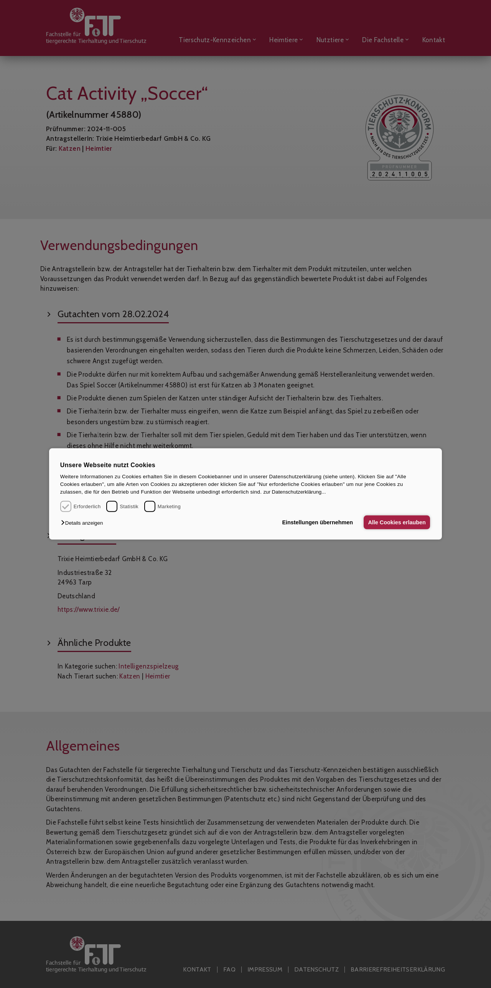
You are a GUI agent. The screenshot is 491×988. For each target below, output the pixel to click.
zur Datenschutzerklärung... (294, 492)
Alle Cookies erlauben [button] (396, 522)
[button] (83, 523)
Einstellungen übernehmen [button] (317, 522)
